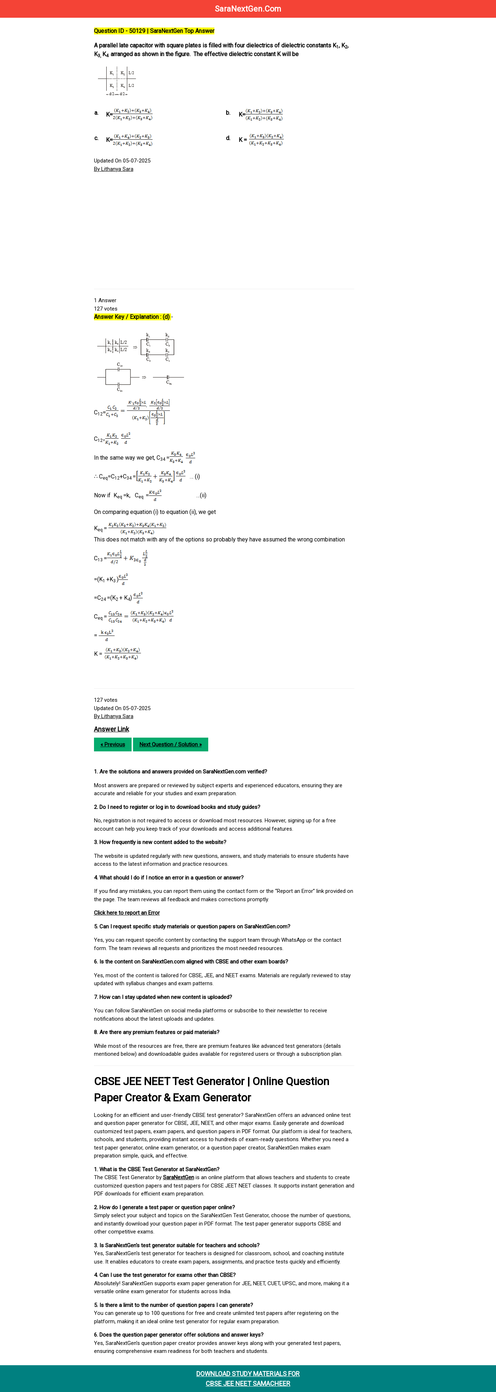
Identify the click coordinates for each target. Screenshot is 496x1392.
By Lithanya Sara (116, 169)
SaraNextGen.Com (248, 8)
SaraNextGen (180, 1177)
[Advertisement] (225, 231)
